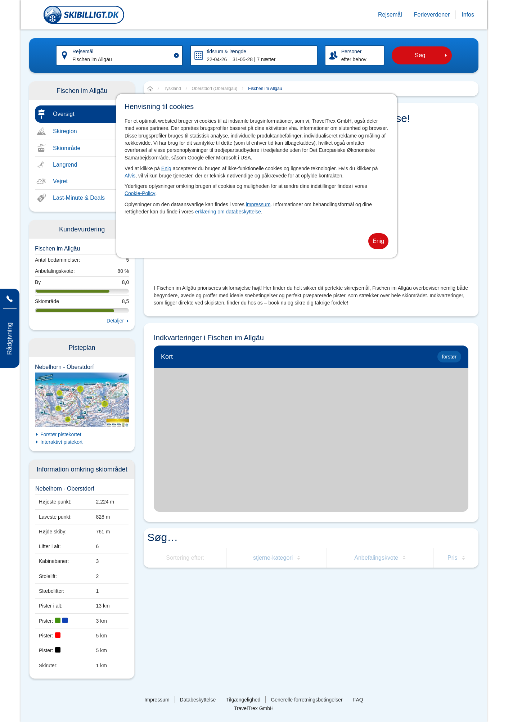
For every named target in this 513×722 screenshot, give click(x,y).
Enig (166, 168)
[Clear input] (176, 55)
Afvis (130, 176)
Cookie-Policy (140, 193)
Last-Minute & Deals (79, 198)
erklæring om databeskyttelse (228, 212)
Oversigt (64, 114)
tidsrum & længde (226, 51)
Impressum (156, 700)
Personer (351, 51)
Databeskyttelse (198, 700)
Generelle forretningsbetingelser (306, 700)
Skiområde (66, 148)
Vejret (60, 181)
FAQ (358, 700)
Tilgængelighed (243, 700)
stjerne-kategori (273, 558)
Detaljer (115, 321)
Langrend (65, 165)
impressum (258, 204)
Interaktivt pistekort (61, 442)
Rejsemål (82, 51)
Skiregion (65, 131)
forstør (449, 357)
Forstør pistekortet (60, 434)
